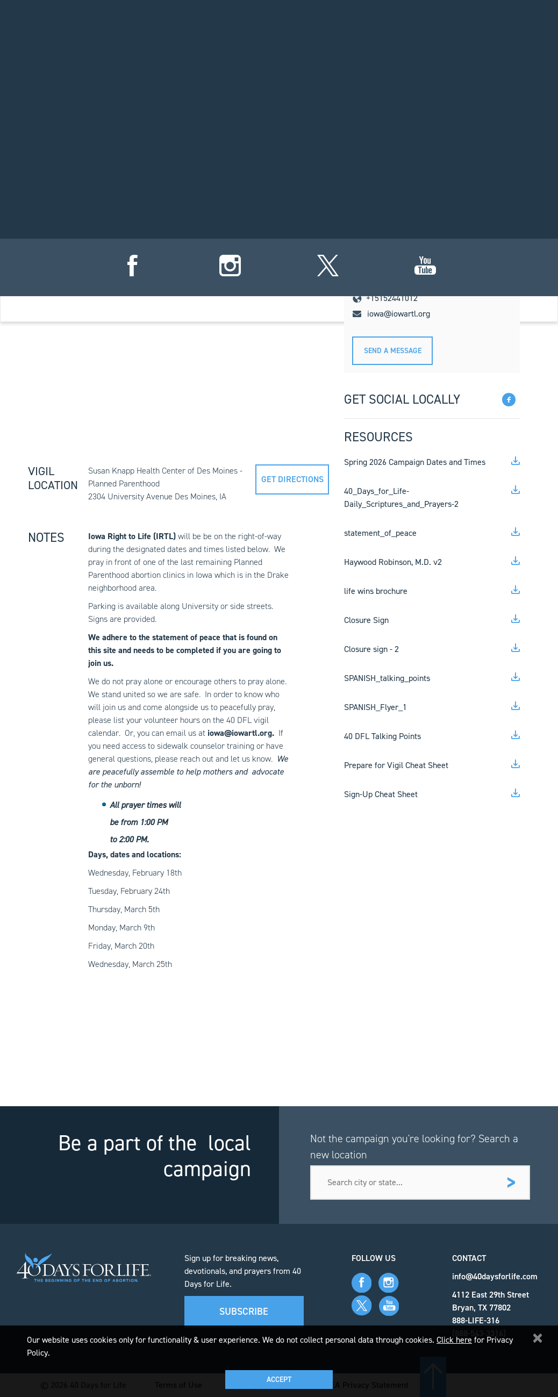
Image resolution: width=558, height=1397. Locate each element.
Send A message (392, 351)
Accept (279, 1379)
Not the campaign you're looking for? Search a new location (414, 1146)
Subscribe (243, 1311)
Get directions (292, 479)
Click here (454, 1339)
